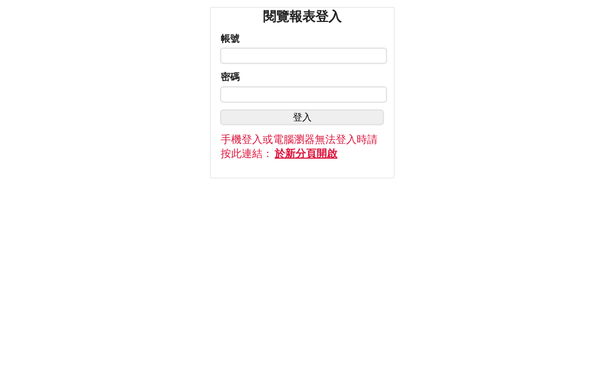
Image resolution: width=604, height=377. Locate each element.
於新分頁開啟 (306, 153)
